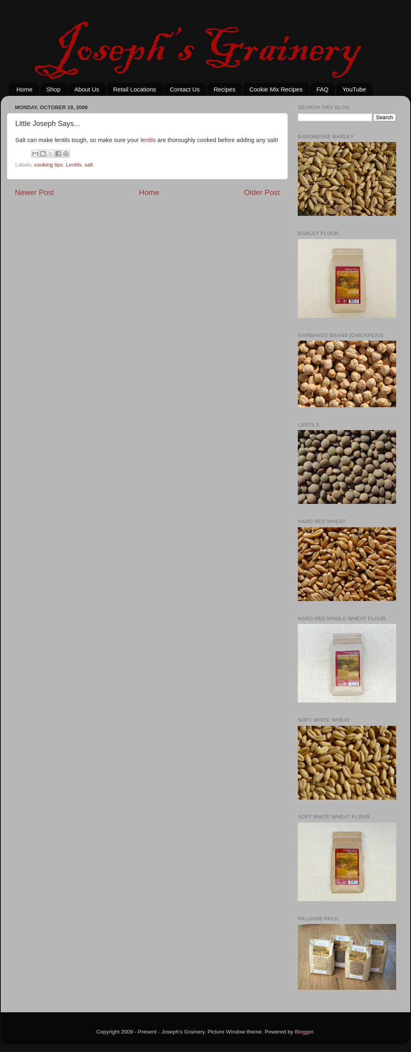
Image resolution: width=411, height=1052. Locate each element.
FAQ (322, 89)
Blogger (304, 1032)
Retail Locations (134, 89)
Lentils (73, 165)
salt (89, 165)
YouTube (354, 89)
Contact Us (184, 89)
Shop (54, 89)
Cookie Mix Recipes (276, 89)
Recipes (224, 89)
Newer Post (34, 192)
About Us (86, 89)
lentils (148, 140)
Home (24, 89)
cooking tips (48, 165)
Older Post (262, 192)
